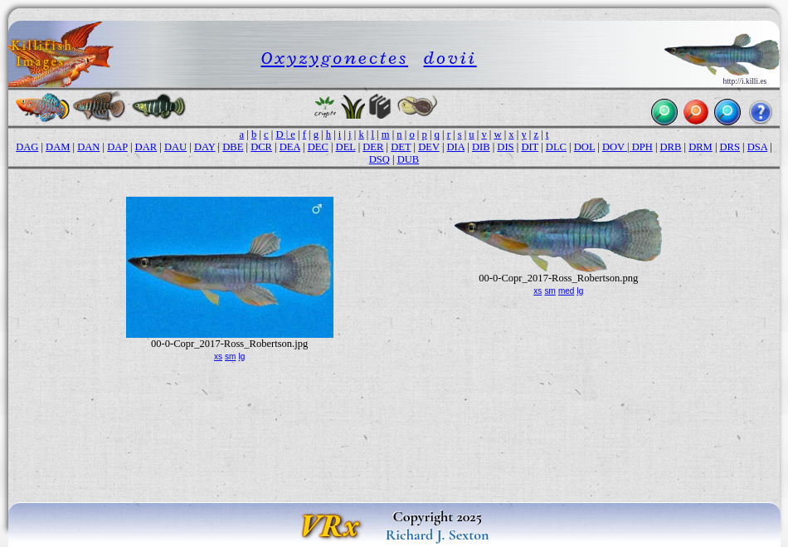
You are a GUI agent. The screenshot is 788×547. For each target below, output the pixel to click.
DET (401, 147)
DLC (556, 147)
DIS (505, 147)
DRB (671, 147)
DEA (290, 147)
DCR (261, 147)
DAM (58, 147)
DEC (318, 147)
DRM (700, 147)
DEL (346, 147)
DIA (456, 147)
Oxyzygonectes (335, 58)
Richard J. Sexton (437, 534)
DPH (642, 147)
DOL (584, 147)
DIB (481, 147)
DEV (429, 147)
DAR (146, 147)
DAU (175, 147)
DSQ (379, 159)
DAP (117, 147)
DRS (730, 147)
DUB (408, 159)
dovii (450, 58)
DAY (205, 147)
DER (372, 147)
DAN (88, 147)
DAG (27, 147)
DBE (232, 147)
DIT (529, 147)
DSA (757, 147)
